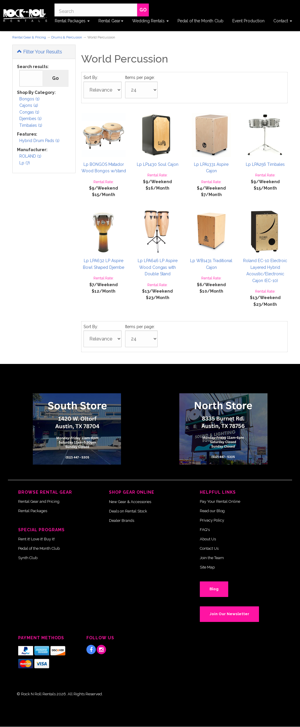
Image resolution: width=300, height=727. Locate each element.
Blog (214, 589)
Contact (282, 20)
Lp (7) (24, 163)
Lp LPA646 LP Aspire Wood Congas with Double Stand (158, 267)
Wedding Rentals (150, 20)
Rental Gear (110, 20)
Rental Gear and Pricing (38, 501)
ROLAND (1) (30, 156)
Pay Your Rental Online (220, 501)
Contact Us (209, 548)
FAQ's (205, 529)
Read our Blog (212, 511)
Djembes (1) (30, 118)
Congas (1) (29, 112)
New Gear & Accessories (130, 502)
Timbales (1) (30, 125)
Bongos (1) (29, 99)
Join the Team (212, 558)
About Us (208, 539)
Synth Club (28, 558)
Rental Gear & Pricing (29, 37)
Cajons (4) (28, 105)
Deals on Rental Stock (128, 511)
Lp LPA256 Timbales (265, 164)
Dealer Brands (121, 520)
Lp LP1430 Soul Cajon (157, 164)
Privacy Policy (212, 520)
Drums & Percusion (66, 37)
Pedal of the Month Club (201, 20)
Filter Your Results (39, 52)
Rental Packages (72, 20)
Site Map (207, 567)
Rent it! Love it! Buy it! (36, 539)
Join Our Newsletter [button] (229, 614)
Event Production (248, 20)
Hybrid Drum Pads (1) (39, 140)
